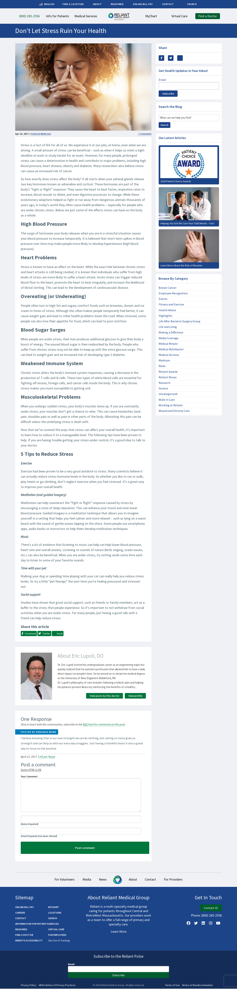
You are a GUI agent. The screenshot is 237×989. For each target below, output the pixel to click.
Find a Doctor (24, 935)
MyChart (53, 907)
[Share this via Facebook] (161, 58)
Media (82, 880)
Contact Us (211, 908)
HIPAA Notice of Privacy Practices (57, 985)
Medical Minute (168, 343)
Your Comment (29, 776)
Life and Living (168, 327)
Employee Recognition (173, 293)
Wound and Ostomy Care (174, 411)
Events (163, 299)
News (162, 366)
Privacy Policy (28, 985)
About (134, 880)
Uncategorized (168, 394)
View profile (135, 695)
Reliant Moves (168, 377)
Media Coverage (168, 338)
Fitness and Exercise (171, 304)
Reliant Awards (168, 371)
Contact (155, 880)
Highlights (165, 315)
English (46, 4)
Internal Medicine (41, 133)
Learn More (118, 932)
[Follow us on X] (196, 923)
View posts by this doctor (104, 695)
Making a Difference (171, 332)
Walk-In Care (167, 399)
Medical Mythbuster (171, 349)
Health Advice (167, 310)
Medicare (164, 360)
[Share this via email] (180, 58)
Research (164, 383)
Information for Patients (31, 924)
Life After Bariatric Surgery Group (179, 321)
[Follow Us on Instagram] (210, 923)
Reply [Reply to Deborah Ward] (51, 756)
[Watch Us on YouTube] (218, 923)
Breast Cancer (167, 288)
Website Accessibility (28, 940)
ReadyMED (21, 929)
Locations (54, 912)
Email (39, 836)
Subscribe (168, 93)
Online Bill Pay (24, 907)
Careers (20, 912)
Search (164, 125)
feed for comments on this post (104, 724)
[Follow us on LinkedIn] (203, 923)
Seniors (163, 388)
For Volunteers (56, 880)
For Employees (57, 935)
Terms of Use (172, 985)
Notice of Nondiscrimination (197, 985)
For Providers (181, 880)
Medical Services (169, 355)
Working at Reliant (171, 405)
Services (53, 924)
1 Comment (144, 133)
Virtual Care (56, 929)
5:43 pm (43, 756)
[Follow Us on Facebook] (188, 923)
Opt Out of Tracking (59, 940)
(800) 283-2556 (211, 915)
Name (29, 824)
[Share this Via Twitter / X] (170, 58)
